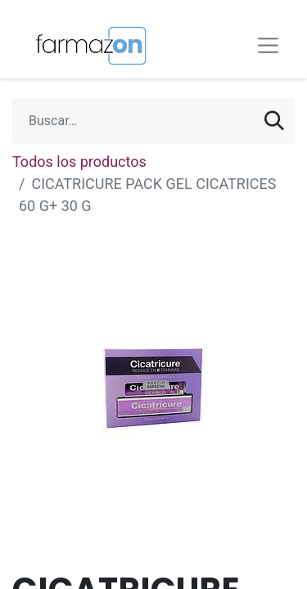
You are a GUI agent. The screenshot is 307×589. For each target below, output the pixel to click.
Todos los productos (79, 161)
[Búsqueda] (274, 121)
